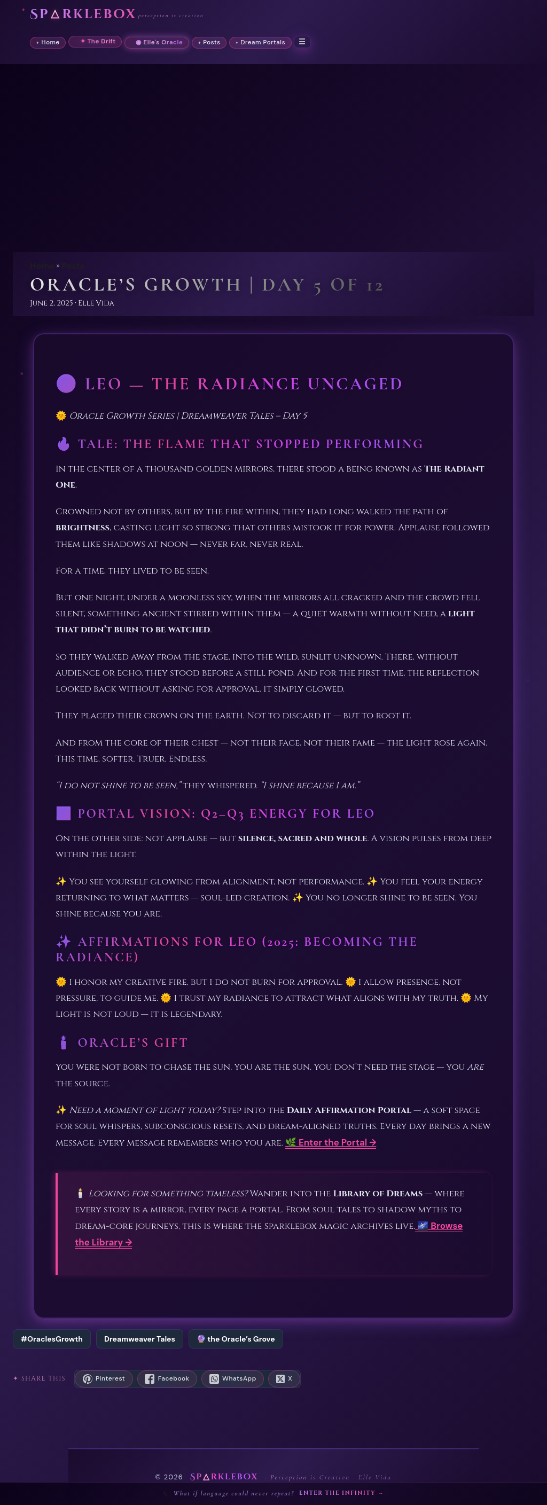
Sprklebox (83, 14)
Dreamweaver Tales (139, 1339)
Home (42, 265)
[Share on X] (284, 1379)
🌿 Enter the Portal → (330, 1142)
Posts (72, 265)
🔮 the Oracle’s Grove (236, 1339)
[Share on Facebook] (167, 1379)
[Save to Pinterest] (104, 1379)
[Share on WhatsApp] (232, 1379)
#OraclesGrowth (52, 1339)
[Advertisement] (273, 164)
